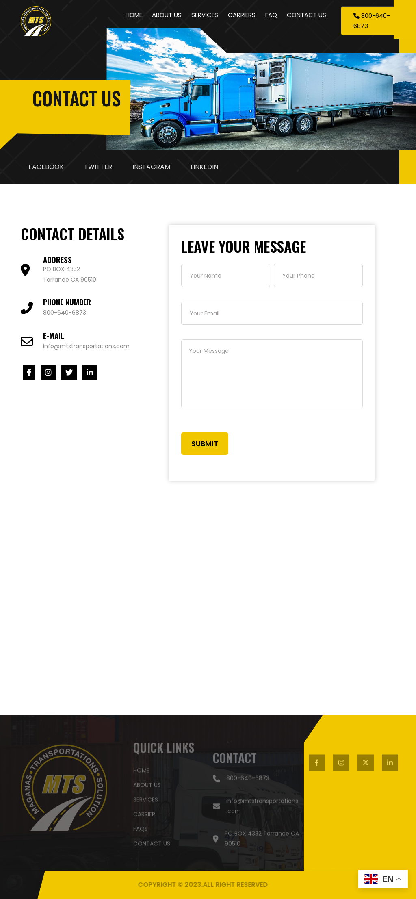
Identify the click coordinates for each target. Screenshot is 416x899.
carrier (144, 812)
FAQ (271, 15)
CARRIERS (242, 15)
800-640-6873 (64, 312)
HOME (134, 15)
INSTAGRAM (151, 167)
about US (147, 783)
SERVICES (204, 15)
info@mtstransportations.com (86, 346)
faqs (140, 827)
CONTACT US (306, 15)
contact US (151, 842)
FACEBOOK (46, 167)
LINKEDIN (204, 167)
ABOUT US (167, 15)
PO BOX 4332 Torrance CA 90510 (256, 841)
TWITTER (98, 167)
